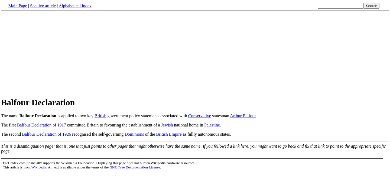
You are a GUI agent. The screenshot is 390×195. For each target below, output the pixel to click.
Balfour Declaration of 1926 (46, 134)
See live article (43, 6)
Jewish (167, 125)
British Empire (169, 134)
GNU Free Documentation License (134, 167)
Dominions (134, 134)
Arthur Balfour (243, 115)
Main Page (17, 6)
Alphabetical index (74, 6)
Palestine (212, 125)
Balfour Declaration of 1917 (41, 125)
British (100, 115)
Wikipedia (38, 167)
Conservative (199, 115)
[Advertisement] (195, 54)
